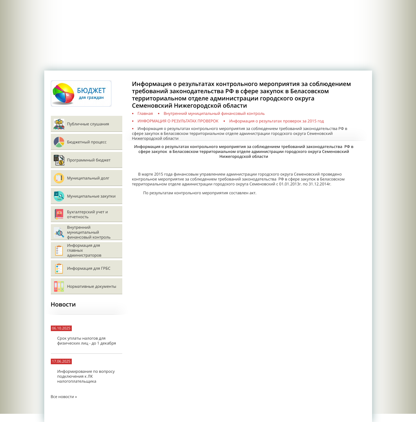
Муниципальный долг (88, 178)
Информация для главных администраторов (84, 250)
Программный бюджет (89, 160)
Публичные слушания (88, 124)
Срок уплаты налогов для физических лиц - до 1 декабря (86, 340)
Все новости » (64, 396)
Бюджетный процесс (87, 142)
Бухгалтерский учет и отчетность (87, 214)
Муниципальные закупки (91, 196)
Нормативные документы (91, 286)
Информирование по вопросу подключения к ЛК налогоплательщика (86, 376)
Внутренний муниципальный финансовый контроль (89, 232)
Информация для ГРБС (88, 268)
